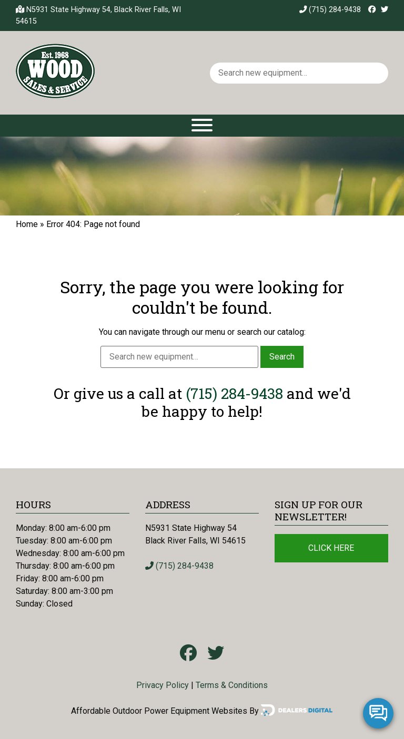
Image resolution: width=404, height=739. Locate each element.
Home (27, 224)
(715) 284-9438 (330, 9)
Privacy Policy (162, 685)
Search (282, 357)
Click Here (331, 548)
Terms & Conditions (232, 685)
